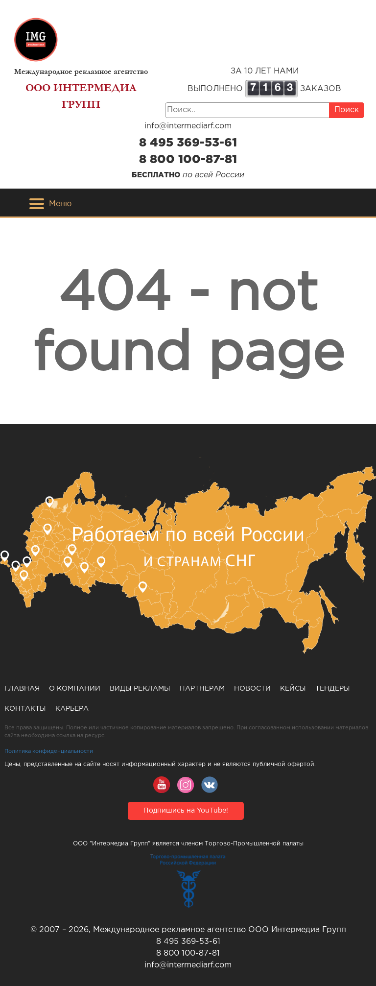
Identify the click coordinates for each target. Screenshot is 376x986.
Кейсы (293, 689)
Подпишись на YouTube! (185, 811)
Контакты (25, 709)
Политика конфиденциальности (48, 751)
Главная (22, 689)
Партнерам (202, 689)
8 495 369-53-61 (188, 143)
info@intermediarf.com (188, 126)
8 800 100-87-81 (188, 159)
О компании (74, 689)
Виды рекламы (140, 689)
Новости (252, 689)
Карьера (72, 709)
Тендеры (332, 689)
